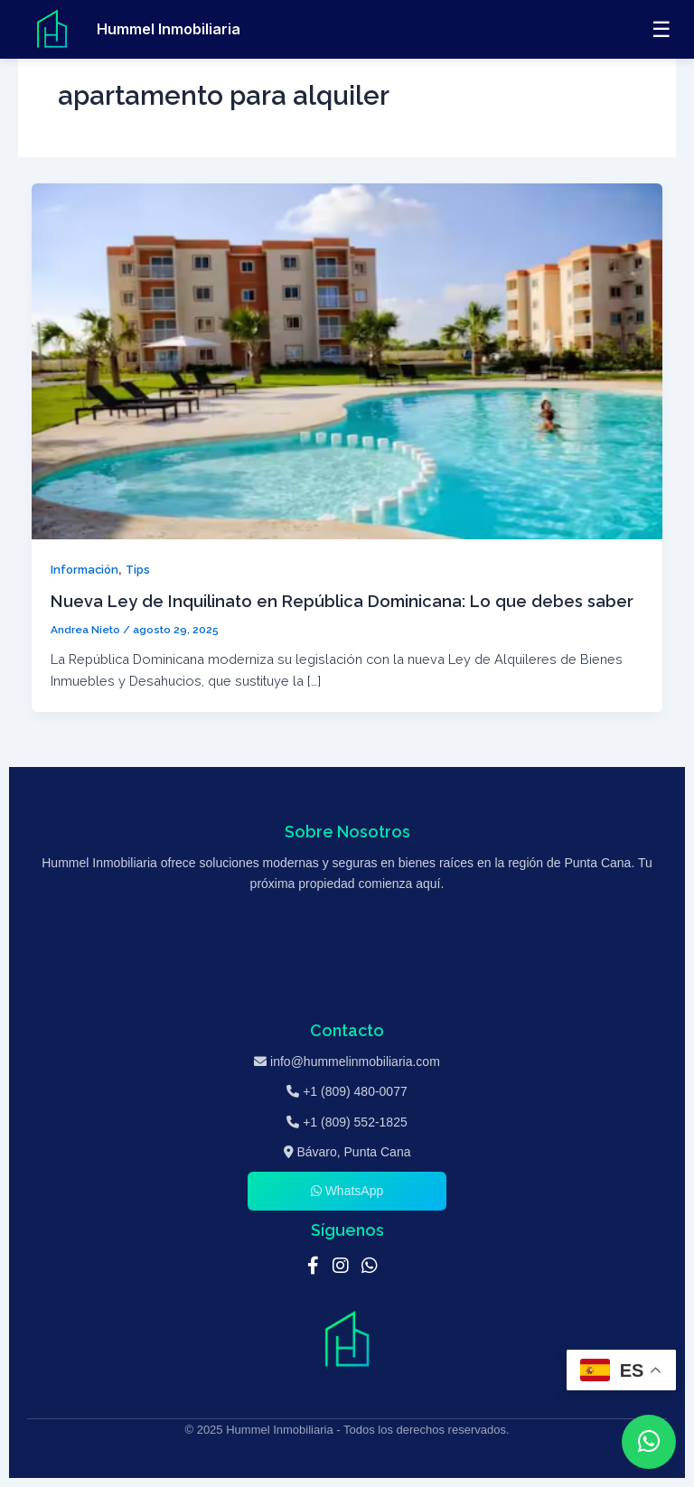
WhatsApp (347, 1190)
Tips (138, 569)
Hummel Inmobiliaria (168, 29)
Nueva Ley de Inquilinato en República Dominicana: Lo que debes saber (342, 601)
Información (84, 569)
